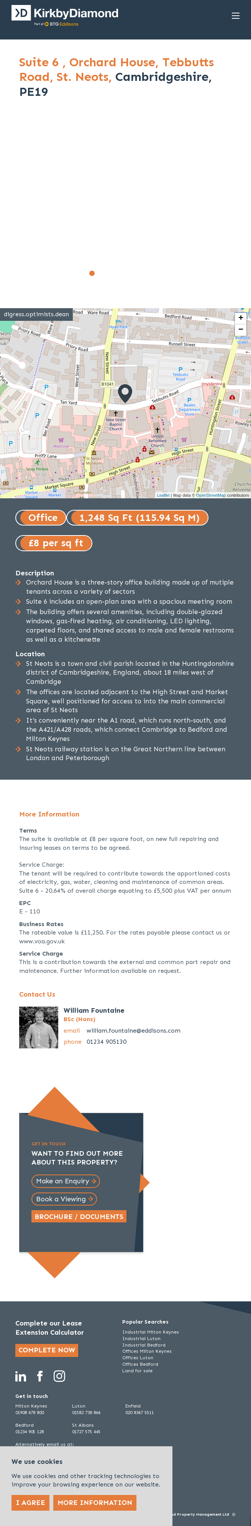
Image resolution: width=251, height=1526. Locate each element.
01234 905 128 (29, 1431)
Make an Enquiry (62, 1181)
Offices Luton (137, 1357)
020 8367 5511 (139, 1412)
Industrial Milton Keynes (150, 1332)
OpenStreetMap (211, 495)
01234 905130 (106, 1041)
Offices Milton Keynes (147, 1351)
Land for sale (137, 1370)
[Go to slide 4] (117, 273)
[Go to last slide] (30, 200)
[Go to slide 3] (109, 273)
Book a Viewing (61, 1199)
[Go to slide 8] (151, 273)
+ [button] (240, 318)
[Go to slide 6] (134, 273)
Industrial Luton (141, 1338)
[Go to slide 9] (159, 273)
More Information (94, 1502)
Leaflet (163, 495)
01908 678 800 (29, 1412)
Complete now (46, 1350)
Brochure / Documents (78, 1216)
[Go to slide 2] (100, 273)
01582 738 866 (86, 1412)
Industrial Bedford (144, 1345)
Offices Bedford (140, 1364)
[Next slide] (221, 200)
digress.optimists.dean (36, 314)
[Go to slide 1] (92, 273)
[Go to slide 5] (125, 273)
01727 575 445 (86, 1431)
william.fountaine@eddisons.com (133, 1030)
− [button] (240, 330)
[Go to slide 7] (142, 273)
